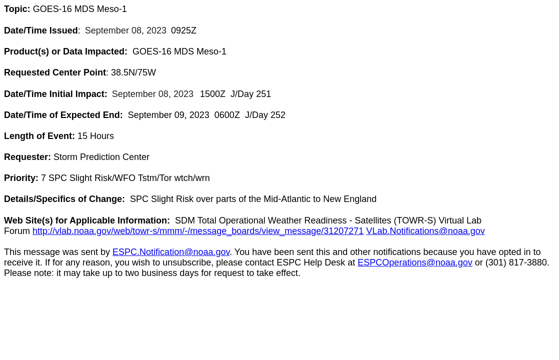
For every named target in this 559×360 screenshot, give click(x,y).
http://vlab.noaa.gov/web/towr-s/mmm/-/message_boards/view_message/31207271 (198, 231)
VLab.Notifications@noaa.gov (425, 231)
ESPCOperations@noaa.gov (415, 263)
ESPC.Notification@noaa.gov (171, 252)
